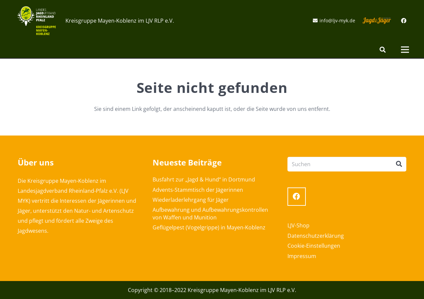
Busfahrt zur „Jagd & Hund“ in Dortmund (204, 179)
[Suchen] (382, 49)
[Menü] (405, 49)
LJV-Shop (298, 225)
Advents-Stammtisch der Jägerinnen (198, 189)
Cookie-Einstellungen (313, 245)
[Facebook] (403, 20)
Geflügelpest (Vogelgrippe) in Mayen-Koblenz (209, 227)
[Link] (36, 20)
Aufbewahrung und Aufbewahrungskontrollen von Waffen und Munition (210, 213)
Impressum (301, 256)
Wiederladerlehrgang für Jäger (191, 199)
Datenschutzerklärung (315, 235)
